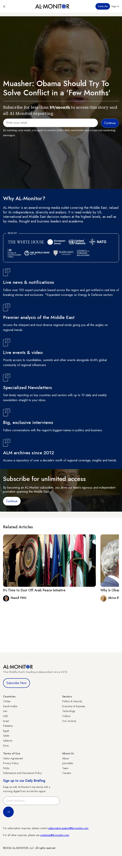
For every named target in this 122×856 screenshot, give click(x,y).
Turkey (6, 701)
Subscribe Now (16, 683)
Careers (66, 773)
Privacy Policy (11, 763)
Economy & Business (73, 706)
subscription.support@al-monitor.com (68, 828)
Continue (12, 501)
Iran (5, 711)
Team (65, 768)
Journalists (67, 763)
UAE (5, 716)
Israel (6, 721)
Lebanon (7, 740)
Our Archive (69, 721)
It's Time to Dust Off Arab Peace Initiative (34, 590)
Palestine (8, 726)
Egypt (6, 731)
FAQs (6, 768)
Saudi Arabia (10, 706)
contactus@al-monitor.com (54, 835)
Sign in (115, 6)
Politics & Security (72, 701)
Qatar (6, 735)
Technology (68, 711)
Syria (6, 745)
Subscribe (103, 6)
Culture (66, 716)
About (65, 758)
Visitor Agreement (13, 758)
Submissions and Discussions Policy (22, 773)
